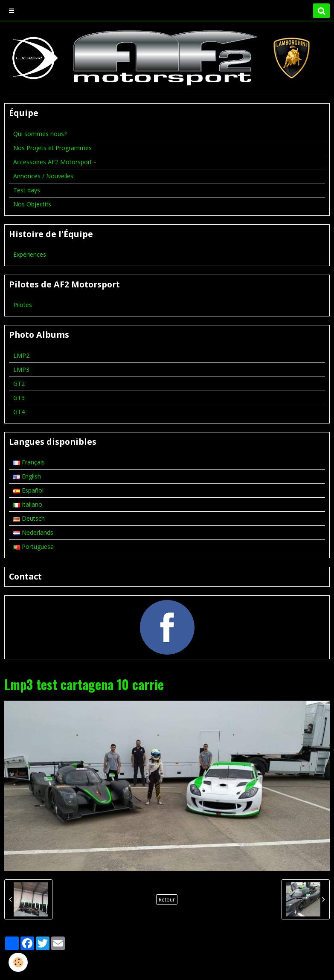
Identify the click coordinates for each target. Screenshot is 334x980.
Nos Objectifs (32, 204)
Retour (167, 899)
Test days (26, 190)
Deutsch (29, 518)
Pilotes (22, 305)
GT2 (19, 384)
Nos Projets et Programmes (52, 148)
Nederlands (33, 532)
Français (29, 462)
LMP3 (21, 369)
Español (28, 490)
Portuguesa (33, 546)
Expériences (29, 254)
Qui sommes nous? (40, 134)
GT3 (19, 398)
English (27, 476)
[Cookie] (18, 962)
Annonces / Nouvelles (43, 176)
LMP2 (21, 355)
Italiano (27, 504)
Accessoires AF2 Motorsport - (54, 162)
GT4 (19, 412)
